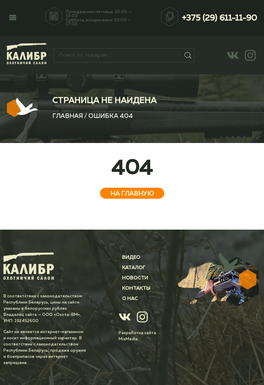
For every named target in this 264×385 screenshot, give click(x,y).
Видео (131, 257)
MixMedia (128, 339)
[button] (13, 18)
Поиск (188, 55)
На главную (132, 194)
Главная (67, 116)
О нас (130, 298)
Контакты (136, 288)
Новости (135, 278)
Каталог (133, 267)
